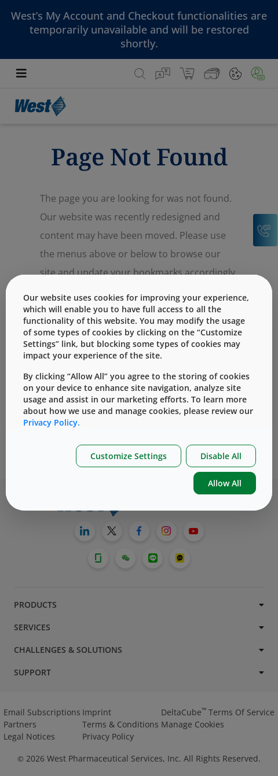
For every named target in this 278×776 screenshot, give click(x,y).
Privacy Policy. (51, 422)
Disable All (221, 455)
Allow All (225, 483)
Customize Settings (128, 455)
